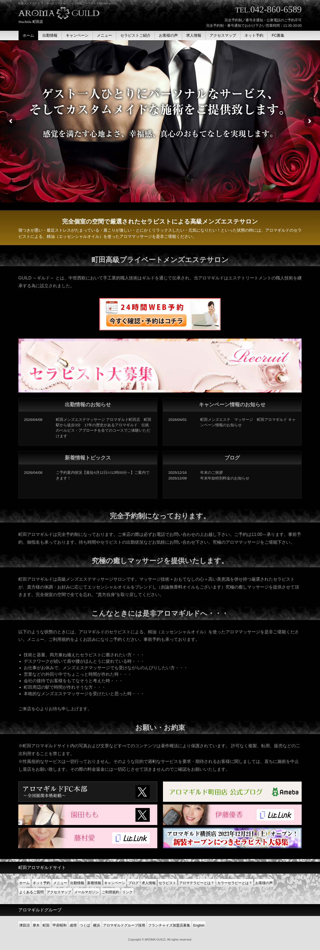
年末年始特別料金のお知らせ (224, 478)
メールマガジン (86, 892)
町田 (46, 925)
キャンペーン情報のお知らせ (232, 404)
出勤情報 (77, 883)
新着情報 (94, 883)
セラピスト (167, 883)
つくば (85, 925)
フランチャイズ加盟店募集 (169, 925)
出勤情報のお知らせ (88, 404)
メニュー (60, 883)
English (199, 925)
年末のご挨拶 (211, 473)
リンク (127, 892)
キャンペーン (114, 883)
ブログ (232, 458)
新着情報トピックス (88, 458)
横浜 (96, 925)
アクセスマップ (59, 892)
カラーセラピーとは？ (234, 883)
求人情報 (149, 883)
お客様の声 (264, 883)
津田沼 (24, 925)
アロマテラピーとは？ (196, 883)
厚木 (36, 925)
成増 (73, 925)
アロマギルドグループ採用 (124, 925)
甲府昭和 (60, 925)
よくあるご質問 (31, 892)
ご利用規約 (110, 892)
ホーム (24, 883)
